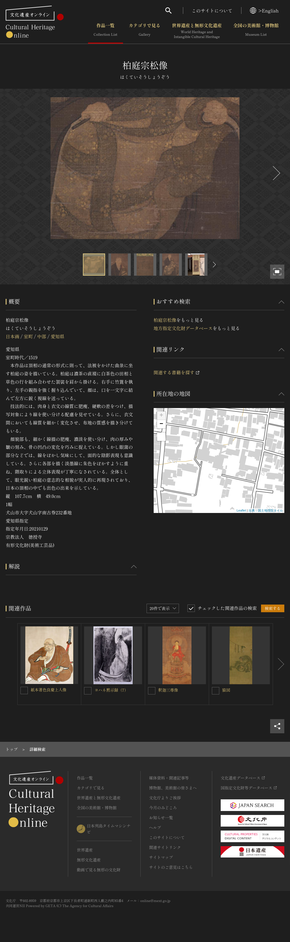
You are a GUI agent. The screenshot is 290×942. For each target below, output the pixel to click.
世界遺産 (85, 850)
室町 (28, 336)
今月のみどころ (163, 807)
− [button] (161, 424)
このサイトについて (212, 10)
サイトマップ (161, 857)
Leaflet (241, 510)
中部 (41, 336)
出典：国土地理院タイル (266, 510)
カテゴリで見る (144, 31)
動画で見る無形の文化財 (98, 870)
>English (264, 10)
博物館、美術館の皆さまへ (173, 788)
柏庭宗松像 (165, 319)
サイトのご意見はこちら (171, 867)
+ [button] (161, 415)
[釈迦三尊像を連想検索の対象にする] (151, 690)
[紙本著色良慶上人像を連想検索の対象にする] (24, 690)
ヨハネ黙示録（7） (111, 690)
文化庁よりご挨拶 (165, 798)
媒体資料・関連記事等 (169, 778)
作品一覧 (105, 31)
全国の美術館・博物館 (256, 31)
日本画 (12, 336)
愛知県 (57, 336)
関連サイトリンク (165, 847)
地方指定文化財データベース (183, 328)
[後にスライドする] (275, 173)
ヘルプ (155, 827)
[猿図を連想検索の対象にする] (215, 690)
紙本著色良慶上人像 (48, 689)
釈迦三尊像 (168, 690)
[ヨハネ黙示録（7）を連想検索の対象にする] (87, 690)
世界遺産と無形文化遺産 (197, 31)
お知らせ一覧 (161, 817)
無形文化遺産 (89, 860)
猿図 (226, 690)
